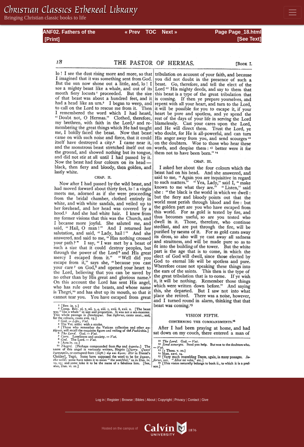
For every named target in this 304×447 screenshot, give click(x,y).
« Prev (132, 32)
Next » (169, 32)
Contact (193, 400)
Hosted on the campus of (152, 428)
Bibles (139, 400)
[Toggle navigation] (292, 12)
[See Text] (249, 39)
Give (205, 400)
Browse (127, 400)
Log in (100, 400)
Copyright (165, 400)
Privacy (179, 400)
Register (113, 400)
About (151, 400)
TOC (150, 32)
